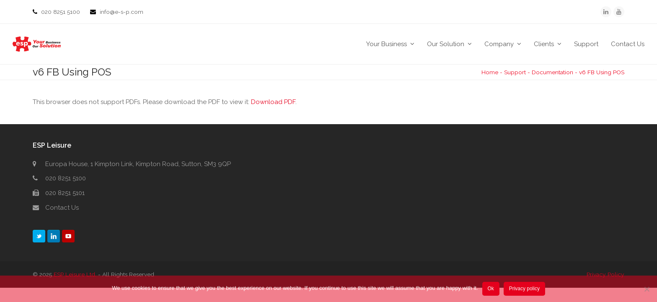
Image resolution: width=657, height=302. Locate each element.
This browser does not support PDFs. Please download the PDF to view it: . (165, 102)
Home (489, 72)
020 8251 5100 (61, 11)
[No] (646, 289)
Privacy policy (524, 289)
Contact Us (62, 207)
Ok (490, 289)
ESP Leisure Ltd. (75, 274)
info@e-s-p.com (121, 11)
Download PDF (273, 102)
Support (515, 72)
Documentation (552, 72)
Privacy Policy (605, 274)
